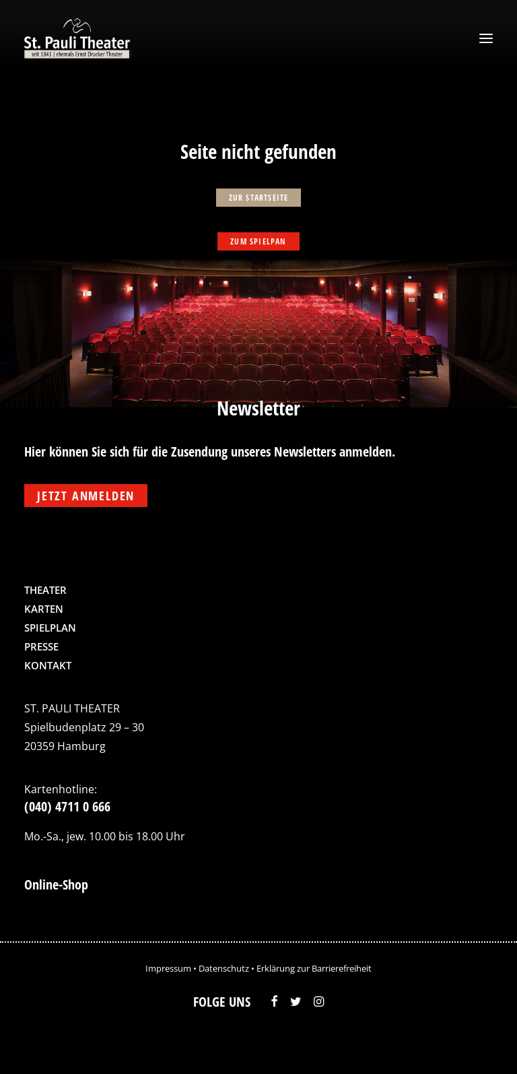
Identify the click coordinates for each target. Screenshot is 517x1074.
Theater (45, 590)
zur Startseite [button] (259, 197)
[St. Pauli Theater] (79, 38)
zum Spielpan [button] (258, 241)
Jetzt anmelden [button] (86, 496)
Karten (43, 608)
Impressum (168, 968)
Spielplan (50, 627)
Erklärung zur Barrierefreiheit (314, 968)
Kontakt (47, 665)
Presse (41, 646)
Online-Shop (56, 884)
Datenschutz (224, 968)
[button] (486, 38)
